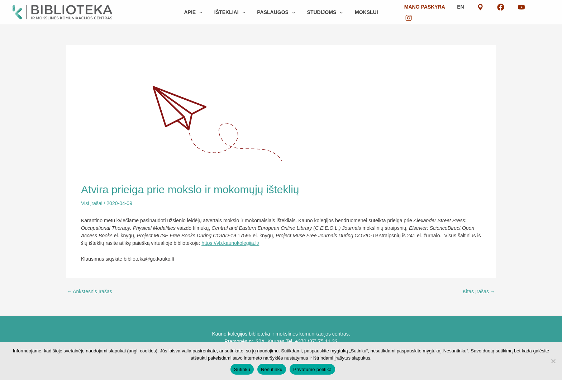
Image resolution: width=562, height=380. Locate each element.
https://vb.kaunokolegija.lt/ (230, 243)
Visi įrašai (92, 203)
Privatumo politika (312, 369)
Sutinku (242, 369)
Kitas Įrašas (479, 291)
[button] (202, 12)
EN (479, 12)
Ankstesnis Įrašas (89, 291)
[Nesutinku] (553, 361)
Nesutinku (271, 369)
